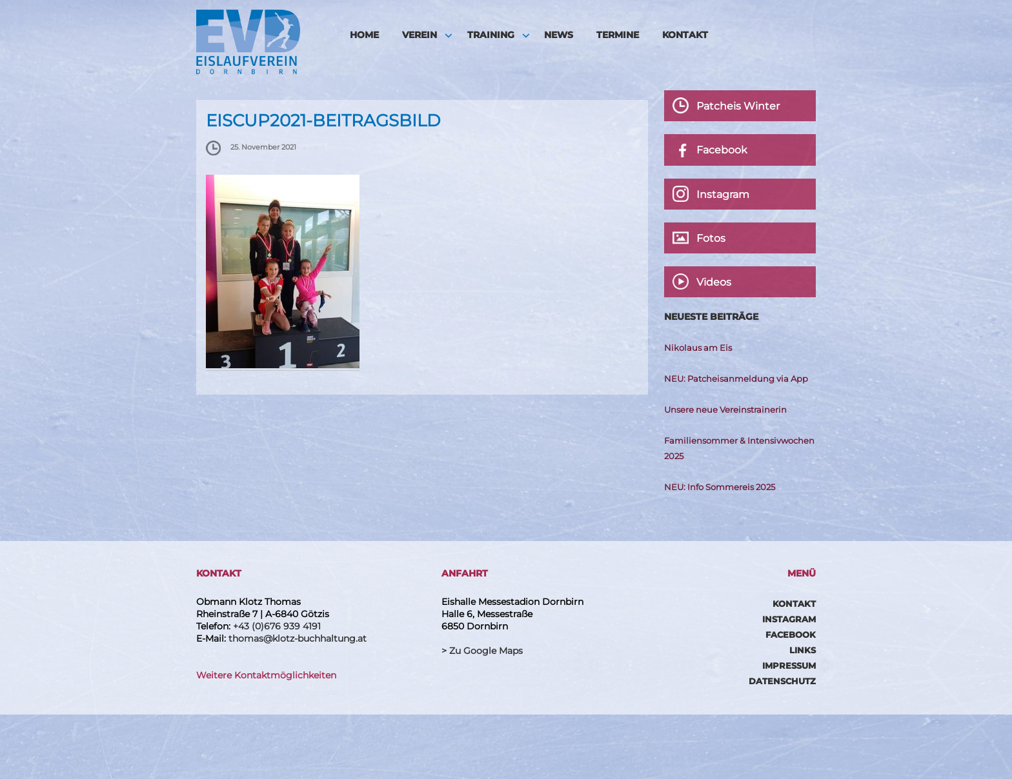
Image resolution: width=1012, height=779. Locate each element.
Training (490, 35)
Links (802, 650)
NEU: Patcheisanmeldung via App (736, 378)
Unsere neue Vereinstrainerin (725, 409)
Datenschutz (782, 681)
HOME (364, 35)
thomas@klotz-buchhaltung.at (297, 638)
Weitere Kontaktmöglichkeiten (266, 675)
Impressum (789, 665)
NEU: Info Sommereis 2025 (719, 487)
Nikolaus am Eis (698, 347)
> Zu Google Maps (482, 651)
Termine (617, 35)
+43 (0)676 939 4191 (277, 626)
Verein (419, 35)
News (558, 35)
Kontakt (685, 35)
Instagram (789, 619)
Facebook (790, 634)
